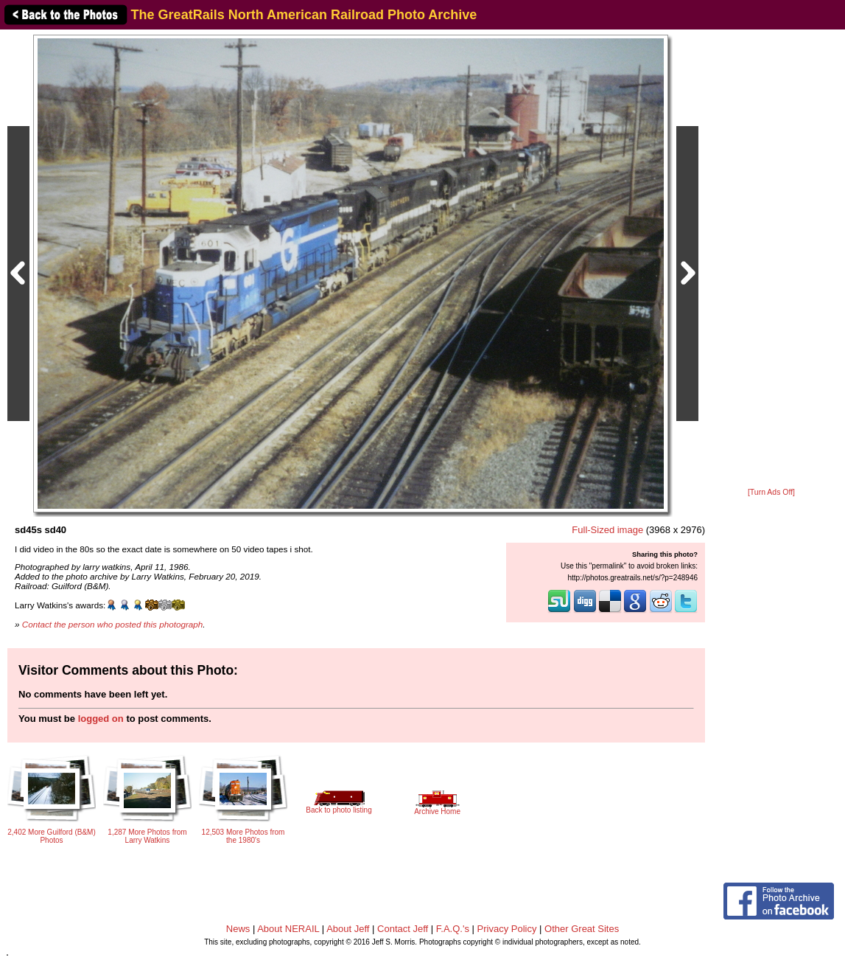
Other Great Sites (581, 928)
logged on (101, 718)
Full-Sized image (607, 529)
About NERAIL (288, 928)
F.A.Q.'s (452, 928)
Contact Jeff (402, 928)
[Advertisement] (771, 259)
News (238, 928)
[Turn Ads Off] (771, 492)
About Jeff (347, 928)
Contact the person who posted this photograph (112, 624)
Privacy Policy (507, 928)
